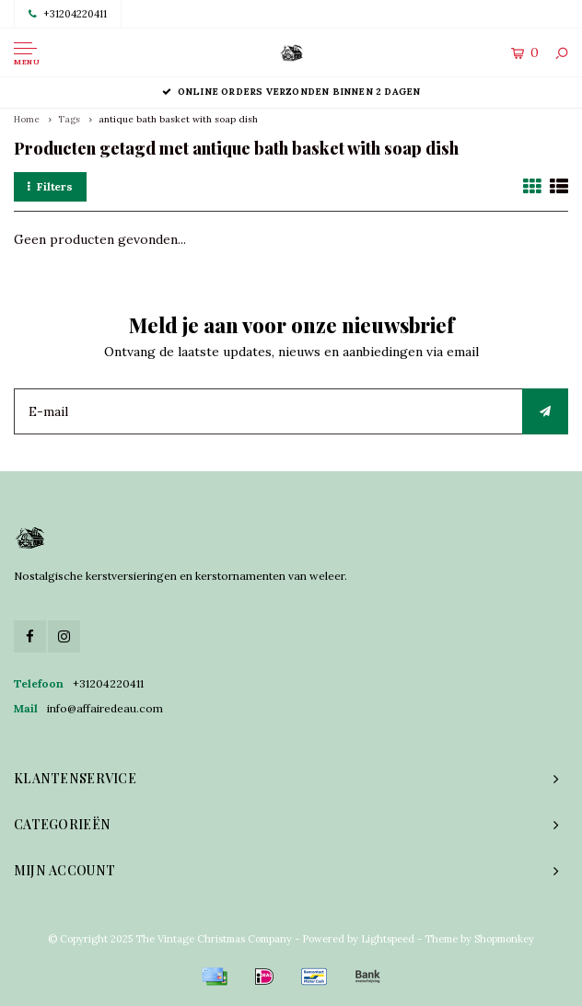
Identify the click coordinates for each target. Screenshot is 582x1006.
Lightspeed (387, 938)
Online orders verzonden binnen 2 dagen (291, 92)
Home (27, 119)
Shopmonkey (504, 938)
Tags (69, 119)
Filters (50, 186)
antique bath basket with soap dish (178, 119)
